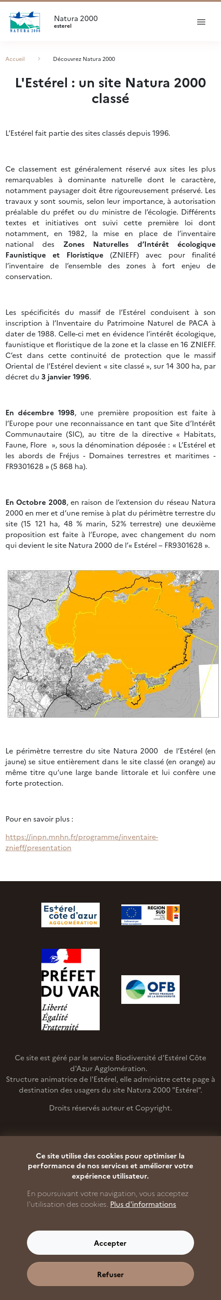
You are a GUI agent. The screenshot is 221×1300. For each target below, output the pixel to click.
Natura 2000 (117, 21)
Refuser (110, 1285)
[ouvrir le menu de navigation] (201, 21)
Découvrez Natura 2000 (84, 58)
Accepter (110, 1254)
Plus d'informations (143, 1215)
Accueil (15, 58)
